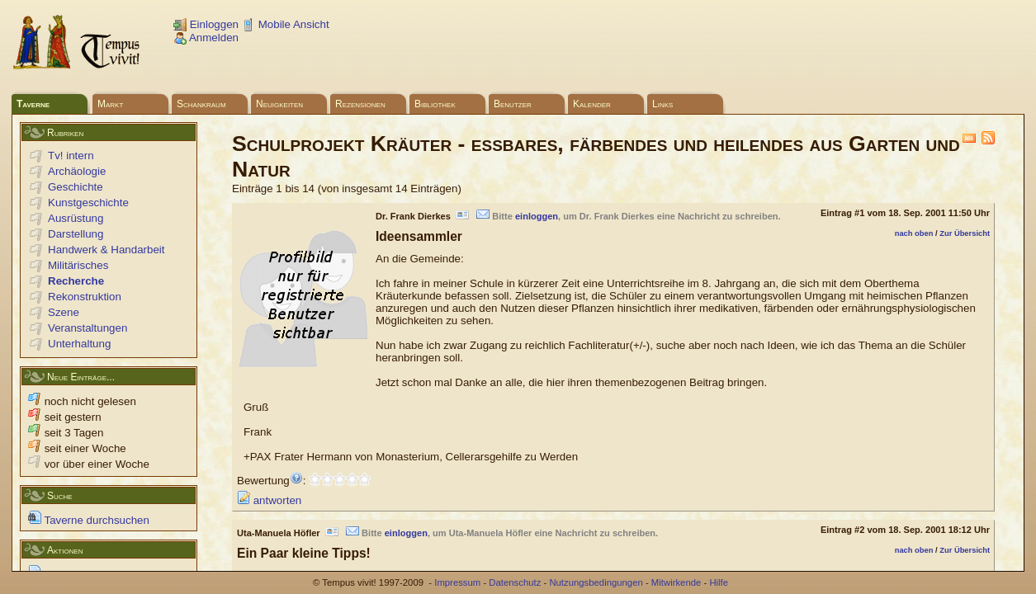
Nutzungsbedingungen (595, 582)
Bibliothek (435, 104)
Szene (63, 312)
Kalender (592, 104)
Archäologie (77, 171)
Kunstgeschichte (88, 202)
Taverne (33, 104)
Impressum (457, 582)
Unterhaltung (79, 343)
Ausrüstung (75, 218)
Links (662, 104)
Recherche (76, 281)
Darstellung (75, 234)
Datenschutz (515, 582)
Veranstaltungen (87, 328)
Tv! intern (71, 155)
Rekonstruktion (84, 296)
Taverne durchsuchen (88, 520)
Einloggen (206, 24)
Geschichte (75, 187)
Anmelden (206, 37)
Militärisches (78, 265)
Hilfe (718, 582)
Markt (110, 104)
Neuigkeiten (279, 104)
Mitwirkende (676, 582)
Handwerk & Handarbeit (106, 249)
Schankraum (201, 104)
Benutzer (513, 104)
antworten (269, 500)
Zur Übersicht (964, 233)
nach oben (914, 233)
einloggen (536, 216)
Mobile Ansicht (285, 24)
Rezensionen (360, 104)
